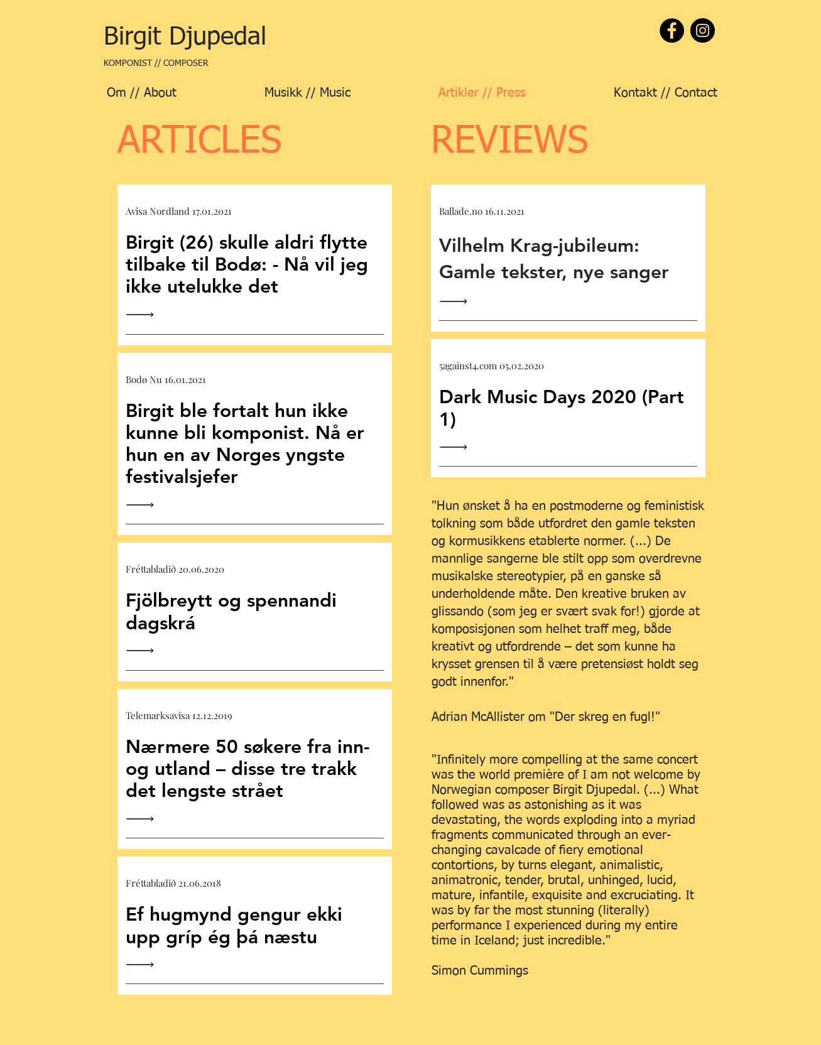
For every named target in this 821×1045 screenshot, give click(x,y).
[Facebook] (672, 30)
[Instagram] (702, 30)
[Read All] (143, 315)
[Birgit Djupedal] (185, 37)
